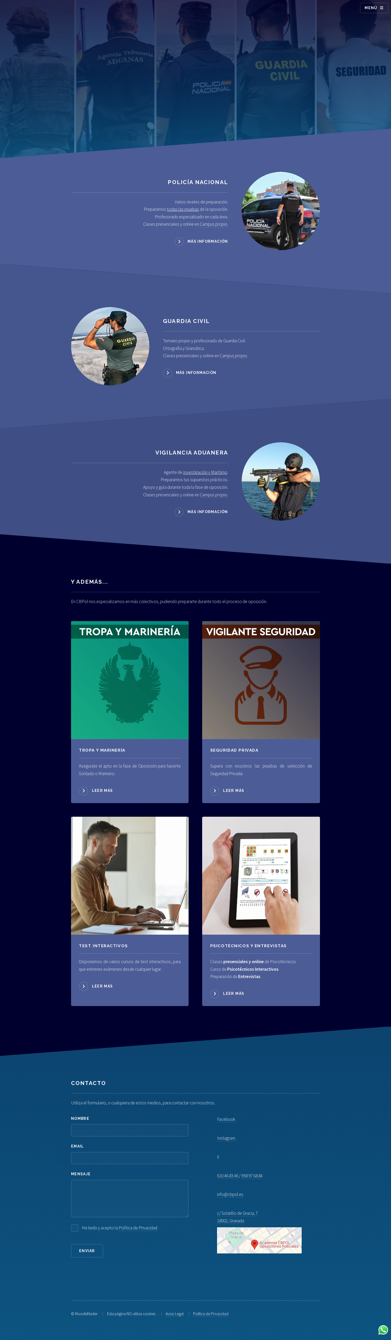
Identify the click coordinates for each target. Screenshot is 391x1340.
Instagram (226, 1138)
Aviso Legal (175, 1313)
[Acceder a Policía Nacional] (281, 211)
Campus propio (213, 224)
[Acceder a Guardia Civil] (110, 346)
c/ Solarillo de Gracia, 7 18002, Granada (259, 1231)
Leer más (102, 790)
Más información (208, 241)
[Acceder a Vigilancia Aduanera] (281, 481)
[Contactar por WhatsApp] (383, 1331)
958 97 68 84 (251, 1176)
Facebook (226, 1119)
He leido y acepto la (119, 1228)
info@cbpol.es (230, 1194)
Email (77, 1146)
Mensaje (81, 1174)
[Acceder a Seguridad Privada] (261, 680)
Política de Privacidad (138, 1228)
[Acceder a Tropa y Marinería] (130, 680)
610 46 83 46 (227, 1176)
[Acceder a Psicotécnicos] (130, 876)
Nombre (80, 1118)
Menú (371, 8)
